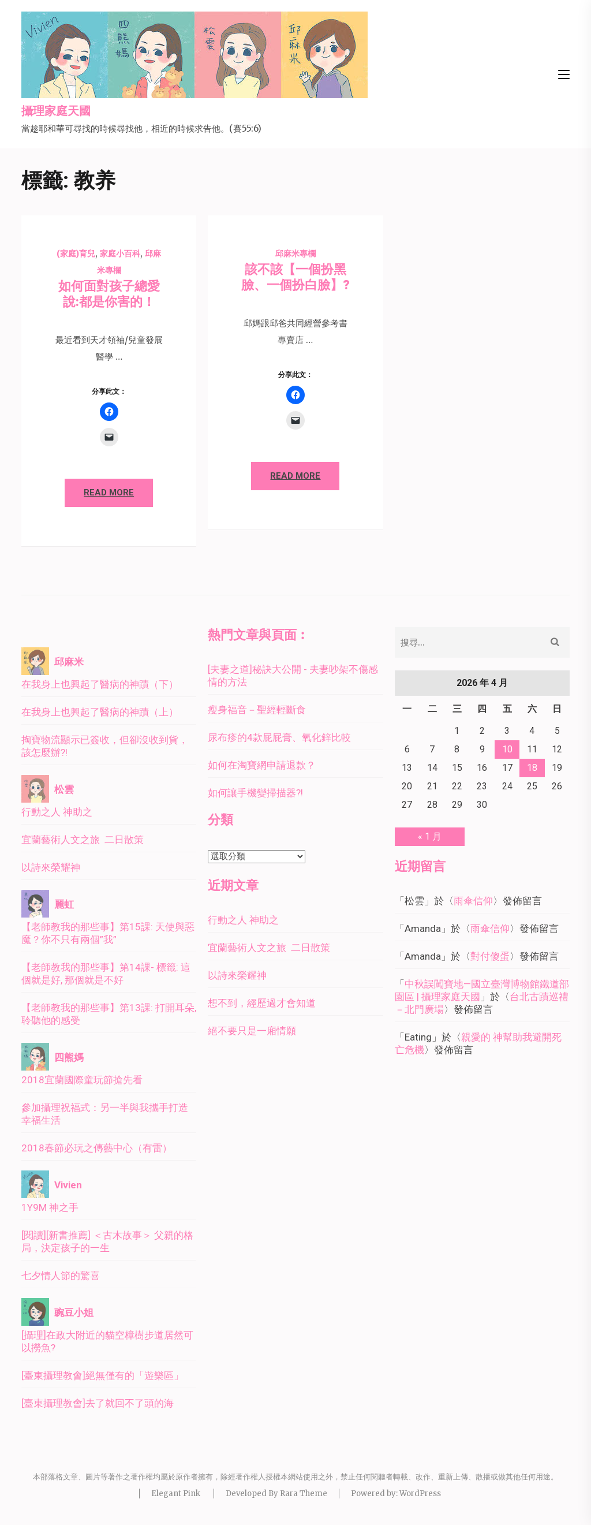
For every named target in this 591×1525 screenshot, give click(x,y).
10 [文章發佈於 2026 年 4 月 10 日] (507, 749)
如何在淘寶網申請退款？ (262, 765)
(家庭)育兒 (76, 253)
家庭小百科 (120, 253)
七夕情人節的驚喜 (60, 1275)
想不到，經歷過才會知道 (262, 1003)
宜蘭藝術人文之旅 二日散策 (82, 839)
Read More (109, 492)
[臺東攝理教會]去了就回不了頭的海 (97, 1403)
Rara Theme (303, 1493)
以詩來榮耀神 (50, 867)
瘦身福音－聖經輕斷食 (257, 709)
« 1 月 (430, 836)
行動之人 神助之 (56, 812)
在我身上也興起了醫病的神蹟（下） (99, 684)
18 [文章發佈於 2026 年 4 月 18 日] (532, 767)
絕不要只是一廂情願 (252, 1030)
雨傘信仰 (473, 901)
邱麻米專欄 (295, 253)
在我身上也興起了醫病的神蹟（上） (99, 712)
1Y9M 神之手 (49, 1207)
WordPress (420, 1493)
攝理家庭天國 (56, 111)
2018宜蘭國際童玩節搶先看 (82, 1080)
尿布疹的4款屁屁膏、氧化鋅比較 (279, 737)
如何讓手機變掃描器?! (255, 793)
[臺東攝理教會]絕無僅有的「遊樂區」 (102, 1375)
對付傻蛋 (490, 956)
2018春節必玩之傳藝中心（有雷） (96, 1148)
